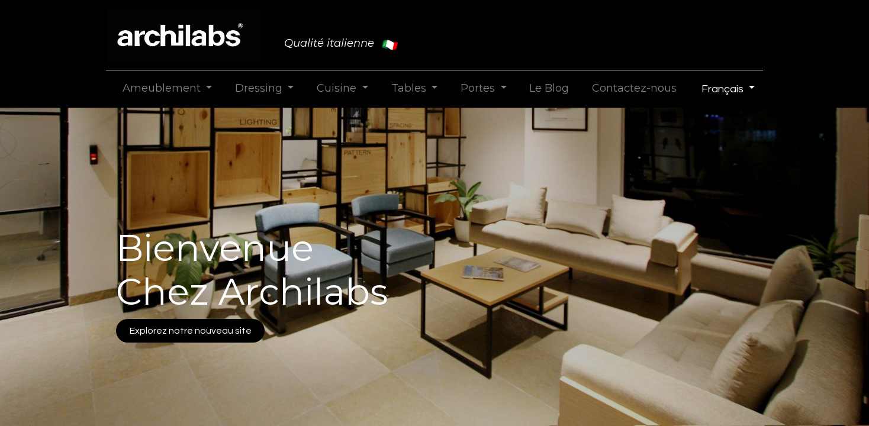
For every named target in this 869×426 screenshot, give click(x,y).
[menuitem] (549, 88)
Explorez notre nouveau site (191, 330)
